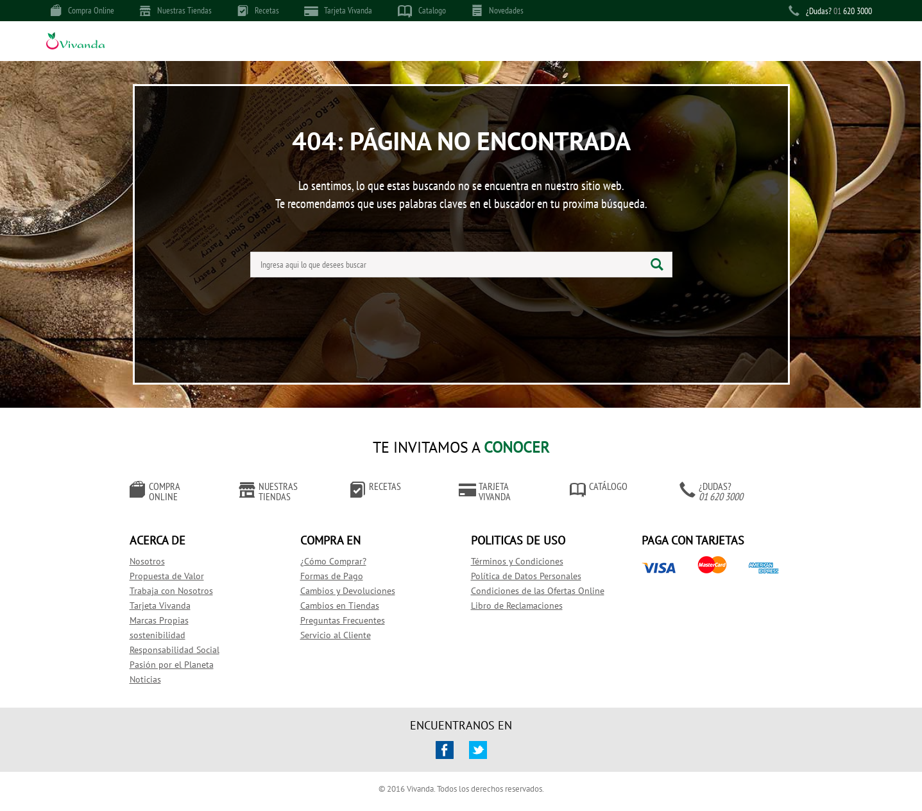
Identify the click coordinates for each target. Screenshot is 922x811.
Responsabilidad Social (174, 650)
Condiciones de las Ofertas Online (537, 591)
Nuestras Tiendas (176, 10)
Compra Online (82, 10)
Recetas (258, 10)
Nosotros (147, 561)
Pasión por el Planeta (172, 664)
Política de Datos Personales (526, 576)
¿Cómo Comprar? (333, 561)
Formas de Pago (331, 576)
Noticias (145, 679)
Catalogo (422, 10)
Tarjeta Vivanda (338, 10)
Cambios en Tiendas (339, 605)
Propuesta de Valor (167, 576)
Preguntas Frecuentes (342, 620)
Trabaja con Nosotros (171, 591)
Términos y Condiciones (517, 561)
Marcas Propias (159, 620)
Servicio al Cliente (335, 635)
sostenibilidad (157, 635)
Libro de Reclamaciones (517, 605)
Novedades (498, 10)
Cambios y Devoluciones (347, 591)
